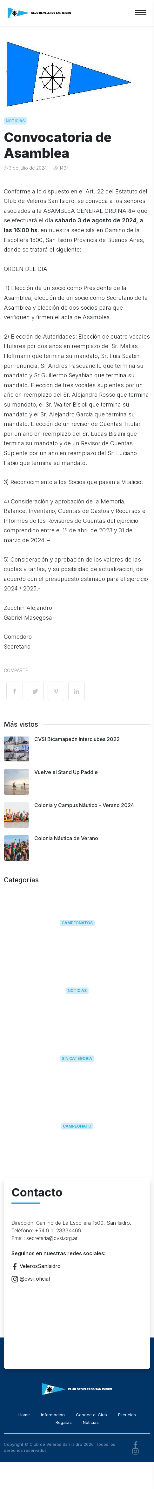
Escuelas (127, 1414)
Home (24, 1414)
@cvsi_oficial (30, 1279)
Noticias (15, 120)
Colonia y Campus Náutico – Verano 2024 (84, 805)
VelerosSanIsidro (36, 1266)
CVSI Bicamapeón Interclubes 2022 (77, 739)
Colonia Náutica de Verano (66, 838)
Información (53, 1414)
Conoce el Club (91, 1414)
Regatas (64, 1422)
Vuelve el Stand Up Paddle (66, 772)
